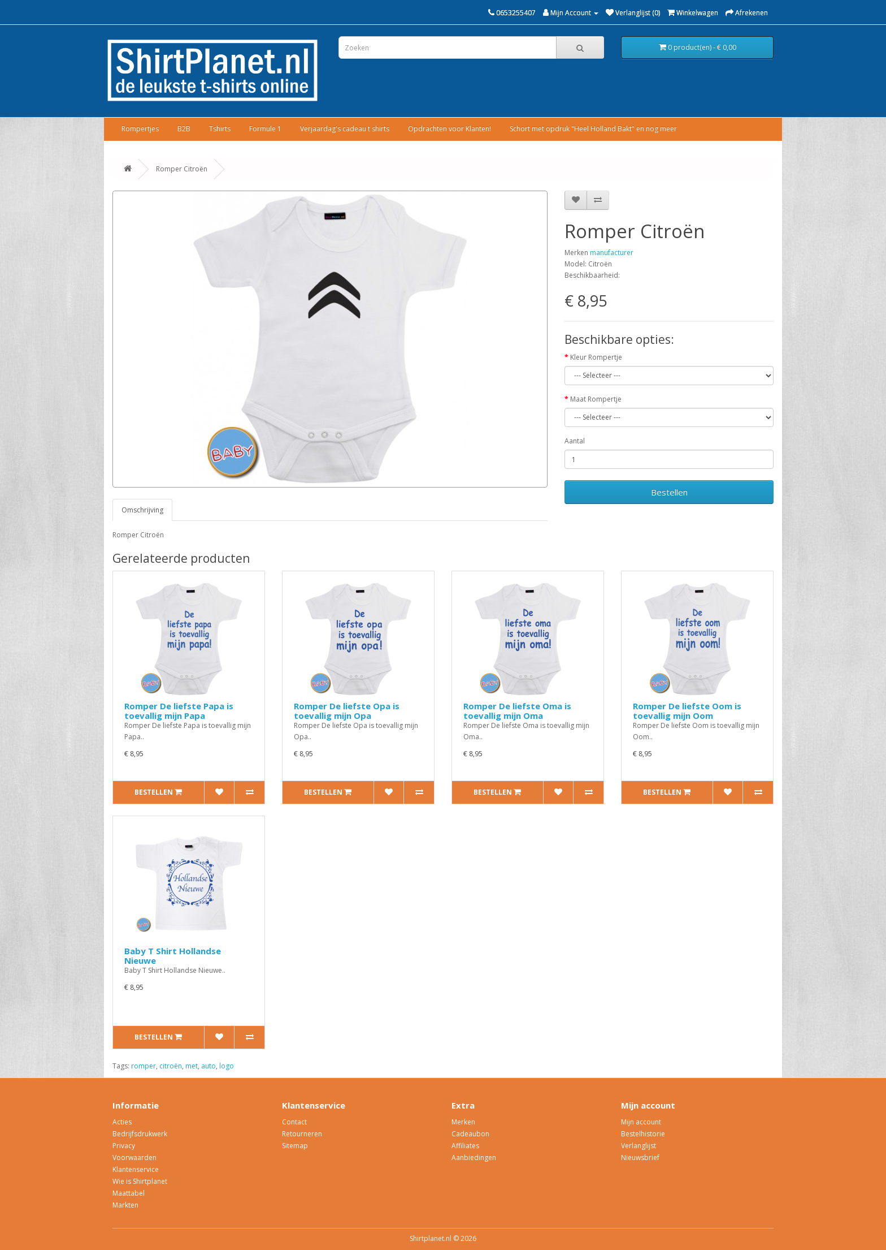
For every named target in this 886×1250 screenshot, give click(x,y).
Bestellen (669, 492)
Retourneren (302, 1134)
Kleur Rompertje (596, 357)
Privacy (123, 1145)
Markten (125, 1205)
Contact (294, 1122)
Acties (122, 1122)
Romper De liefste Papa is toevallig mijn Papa (178, 710)
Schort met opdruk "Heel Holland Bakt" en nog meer (593, 128)
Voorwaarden (134, 1157)
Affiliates (465, 1145)
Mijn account (641, 1122)
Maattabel (128, 1193)
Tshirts (220, 128)
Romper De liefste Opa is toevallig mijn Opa (346, 710)
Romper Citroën (181, 169)
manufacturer (611, 252)
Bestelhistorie (643, 1134)
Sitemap (295, 1145)
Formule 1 (265, 128)
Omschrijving (142, 510)
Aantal (574, 441)
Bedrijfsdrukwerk (139, 1134)
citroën (170, 1066)
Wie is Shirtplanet (139, 1181)
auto (208, 1066)
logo (226, 1066)
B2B (183, 128)
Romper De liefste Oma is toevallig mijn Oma (517, 710)
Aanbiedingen (473, 1157)
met (191, 1066)
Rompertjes (140, 128)
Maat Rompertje (596, 399)
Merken (463, 1122)
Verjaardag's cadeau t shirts (344, 128)
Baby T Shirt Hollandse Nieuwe (172, 955)
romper (143, 1066)
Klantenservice (135, 1169)
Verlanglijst (638, 1145)
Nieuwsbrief (640, 1157)
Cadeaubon (470, 1134)
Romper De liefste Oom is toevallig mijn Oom (687, 710)
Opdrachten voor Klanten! (449, 128)
